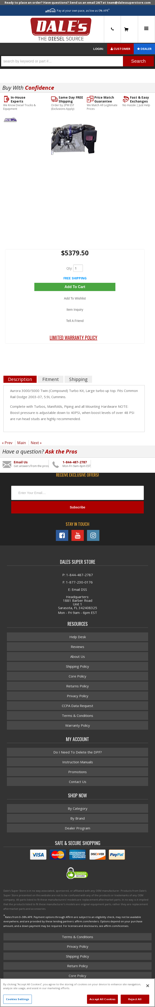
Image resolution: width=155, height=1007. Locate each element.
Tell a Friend (75, 321)
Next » (36, 442)
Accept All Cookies (102, 999)
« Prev (7, 442)
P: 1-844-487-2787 (77, 574)
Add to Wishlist (75, 298)
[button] (77, 61)
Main (21, 442)
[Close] (148, 986)
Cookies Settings (17, 999)
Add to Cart (75, 287)
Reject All (134, 999)
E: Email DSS (77, 589)
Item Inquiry (74, 309)
